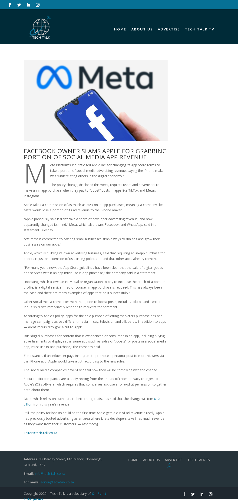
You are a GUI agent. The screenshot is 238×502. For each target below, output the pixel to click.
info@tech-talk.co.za (50, 473)
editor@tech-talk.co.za (57, 482)
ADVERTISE (169, 29)
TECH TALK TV (199, 29)
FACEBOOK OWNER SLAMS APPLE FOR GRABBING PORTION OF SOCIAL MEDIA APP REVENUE (95, 154)
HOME (120, 29)
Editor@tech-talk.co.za (40, 433)
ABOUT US (142, 29)
